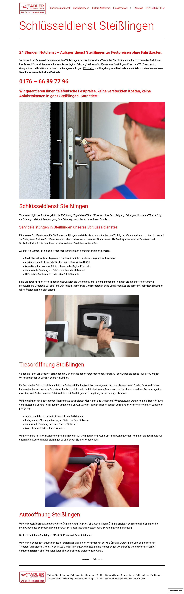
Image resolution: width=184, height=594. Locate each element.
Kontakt (139, 8)
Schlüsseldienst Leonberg (83, 575)
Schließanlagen (81, 8)
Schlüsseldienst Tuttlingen (148, 575)
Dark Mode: (175, 590)
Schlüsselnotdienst (60, 8)
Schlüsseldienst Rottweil (108, 578)
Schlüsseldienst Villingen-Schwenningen (115, 575)
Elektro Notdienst (101, 8)
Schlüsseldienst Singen (84, 578)
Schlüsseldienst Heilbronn (59, 578)
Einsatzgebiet (120, 8)
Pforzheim (88, 68)
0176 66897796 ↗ (155, 8)
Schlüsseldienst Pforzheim (133, 578)
